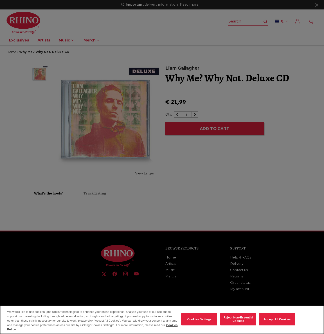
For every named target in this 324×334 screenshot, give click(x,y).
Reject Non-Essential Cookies (238, 322)
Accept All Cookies (277, 322)
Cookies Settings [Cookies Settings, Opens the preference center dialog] (199, 322)
